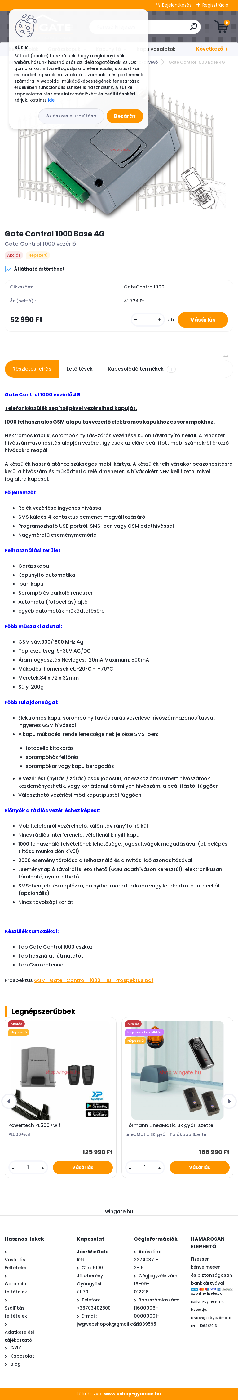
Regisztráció (215, 5)
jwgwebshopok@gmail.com (108, 1324)
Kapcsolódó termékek (141, 369)
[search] (193, 29)
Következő (209, 49)
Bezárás (125, 116)
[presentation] (9, 1101)
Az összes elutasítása (71, 116)
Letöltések (80, 368)
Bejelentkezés (177, 5)
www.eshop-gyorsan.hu (132, 1394)
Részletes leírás (31, 368)
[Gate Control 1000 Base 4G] (119, 148)
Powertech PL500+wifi (35, 1125)
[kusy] (148, 320)
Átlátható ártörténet (35, 269)
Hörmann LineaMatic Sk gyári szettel (169, 1125)
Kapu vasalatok (156, 49)
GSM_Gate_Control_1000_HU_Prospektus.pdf (93, 980)
